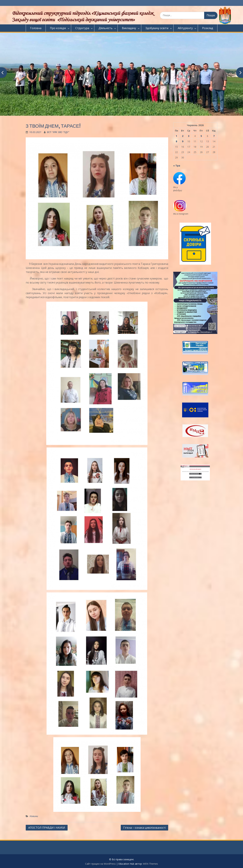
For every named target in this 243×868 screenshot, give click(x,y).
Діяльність (106, 28)
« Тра (176, 165)
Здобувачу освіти (156, 28)
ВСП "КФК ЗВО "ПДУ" (58, 132)
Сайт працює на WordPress (100, 863)
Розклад (207, 28)
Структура (82, 28)
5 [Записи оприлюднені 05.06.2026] (201, 136)
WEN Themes (150, 863)
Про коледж (58, 28)
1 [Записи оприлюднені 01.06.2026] (176, 136)
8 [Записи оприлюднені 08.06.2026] (176, 141)
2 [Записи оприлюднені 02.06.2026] (182, 136)
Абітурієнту (185, 28)
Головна (35, 28)
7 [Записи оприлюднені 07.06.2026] (214, 136)
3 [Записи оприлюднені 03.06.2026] (188, 136)
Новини (34, 816)
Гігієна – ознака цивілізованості (144, 827)
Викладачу (129, 28)
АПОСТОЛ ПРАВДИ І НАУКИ (46, 827)
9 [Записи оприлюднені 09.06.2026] (182, 141)
